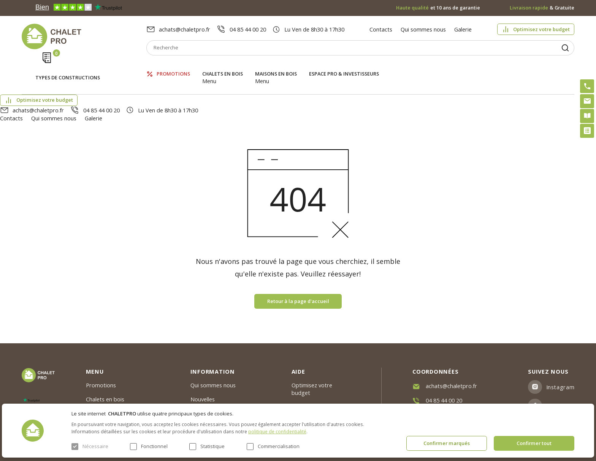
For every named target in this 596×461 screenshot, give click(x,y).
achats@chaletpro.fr (184, 29)
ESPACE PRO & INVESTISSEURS (344, 66)
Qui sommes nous (423, 29)
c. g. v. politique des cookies (225, 399)
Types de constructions (67, 66)
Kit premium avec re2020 (314, 383)
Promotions (173, 66)
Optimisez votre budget (541, 29)
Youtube (557, 383)
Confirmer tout (534, 443)
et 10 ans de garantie (438, 8)
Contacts (380, 29)
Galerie (463, 29)
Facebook (559, 365)
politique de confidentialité (277, 431)
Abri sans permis (313, 365)
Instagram (560, 346)
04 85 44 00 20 (248, 29)
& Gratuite (542, 8)
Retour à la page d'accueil (298, 260)
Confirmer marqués (446, 443)
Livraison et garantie (216, 386)
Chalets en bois (222, 66)
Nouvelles (202, 358)
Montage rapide (312, 401)
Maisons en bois (276, 66)
